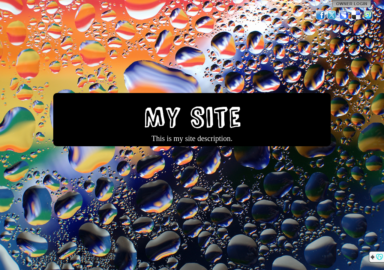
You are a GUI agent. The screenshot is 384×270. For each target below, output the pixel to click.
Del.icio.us (356, 15)
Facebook (320, 15)
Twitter (332, 15)
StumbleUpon (368, 15)
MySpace (344, 15)
